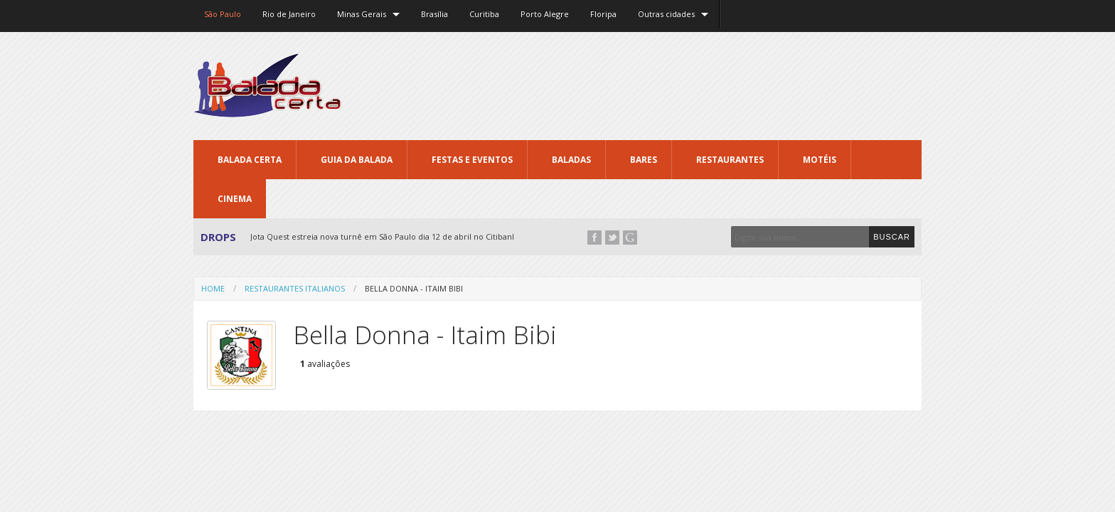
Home (213, 288)
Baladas (571, 160)
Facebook (594, 237)
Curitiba (484, 14)
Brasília (434, 14)
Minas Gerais (361, 14)
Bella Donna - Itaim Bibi (414, 288)
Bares (643, 160)
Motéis (819, 160)
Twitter (612, 237)
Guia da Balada (357, 160)
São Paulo (222, 14)
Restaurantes (730, 160)
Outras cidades (666, 14)
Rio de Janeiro (289, 14)
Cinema (235, 199)
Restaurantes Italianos (295, 288)
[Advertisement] (663, 85)
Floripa (603, 14)
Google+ (630, 237)
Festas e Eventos (472, 160)
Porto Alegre (545, 14)
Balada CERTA (250, 160)
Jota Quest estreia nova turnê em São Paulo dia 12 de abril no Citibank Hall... (394, 236)
